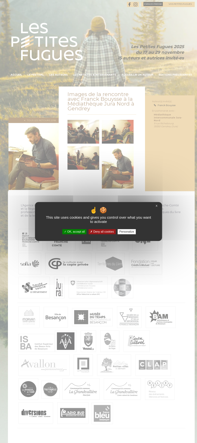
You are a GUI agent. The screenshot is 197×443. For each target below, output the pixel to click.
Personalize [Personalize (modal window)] (126, 231)
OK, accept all (74, 231)
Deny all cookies (102, 231)
